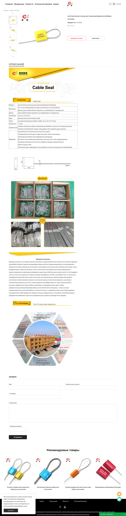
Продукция (19, 4)
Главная (9, 4)
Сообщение (13, 403)
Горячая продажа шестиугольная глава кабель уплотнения (78, 488)
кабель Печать (15, 10)
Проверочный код (15, 426)
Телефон (12, 393)
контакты (95, 38)
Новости (29, 4)
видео (56, 4)
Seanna (119, 494)
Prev (13, 13)
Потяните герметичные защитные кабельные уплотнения (18, 488)
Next (13, 56)
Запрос (41, 501)
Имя (10, 384)
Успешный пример (43, 4)
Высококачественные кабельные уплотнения (48, 488)
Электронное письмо (72, 384)
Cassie (119, 499)
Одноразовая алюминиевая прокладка (108, 487)
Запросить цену (77, 38)
